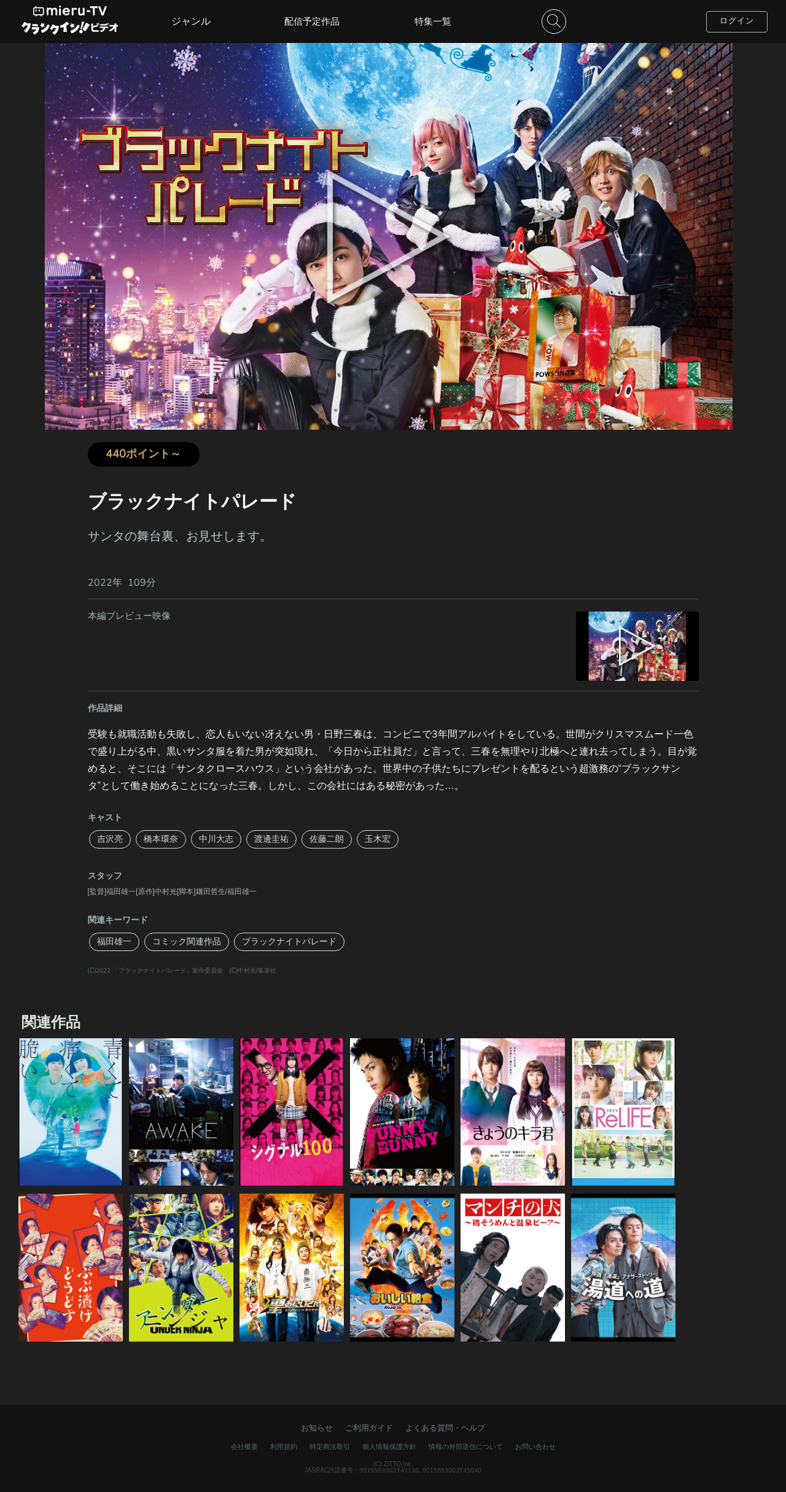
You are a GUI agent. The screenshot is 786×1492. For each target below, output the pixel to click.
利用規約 (283, 1446)
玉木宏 (378, 839)
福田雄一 (114, 941)
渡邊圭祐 (271, 839)
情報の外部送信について (466, 1446)
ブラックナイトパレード (289, 941)
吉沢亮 (110, 839)
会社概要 (244, 1446)
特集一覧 (432, 21)
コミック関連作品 (186, 941)
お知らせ (317, 1428)
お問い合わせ (535, 1446)
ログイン (737, 20)
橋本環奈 (161, 839)
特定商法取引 (329, 1446)
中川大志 (216, 839)
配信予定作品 (312, 21)
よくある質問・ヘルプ (445, 1428)
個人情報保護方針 (389, 1446)
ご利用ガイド (369, 1428)
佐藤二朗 (326, 839)
